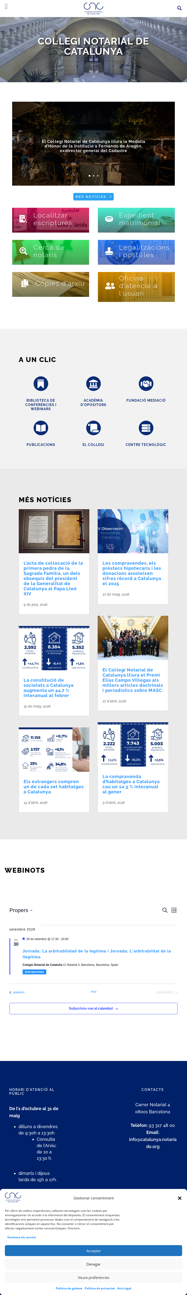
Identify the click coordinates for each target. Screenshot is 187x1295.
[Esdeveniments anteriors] (17, 992)
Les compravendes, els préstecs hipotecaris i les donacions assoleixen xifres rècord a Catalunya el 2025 (132, 573)
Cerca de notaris (49, 251)
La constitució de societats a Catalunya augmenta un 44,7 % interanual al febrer (49, 688)
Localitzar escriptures (52, 218)
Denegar (93, 1270)
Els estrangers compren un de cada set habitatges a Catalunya (54, 786)
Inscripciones (34, 972)
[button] (179, 1205)
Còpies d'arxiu (60, 283)
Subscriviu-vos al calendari (91, 1008)
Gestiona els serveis (21, 1244)
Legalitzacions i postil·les (144, 251)
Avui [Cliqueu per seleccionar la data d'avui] (93, 991)
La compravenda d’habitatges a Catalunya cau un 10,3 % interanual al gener (131, 784)
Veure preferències (93, 1284)
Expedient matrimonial (140, 218)
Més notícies (90, 197)
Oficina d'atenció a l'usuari (138, 285)
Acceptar (93, 1257)
